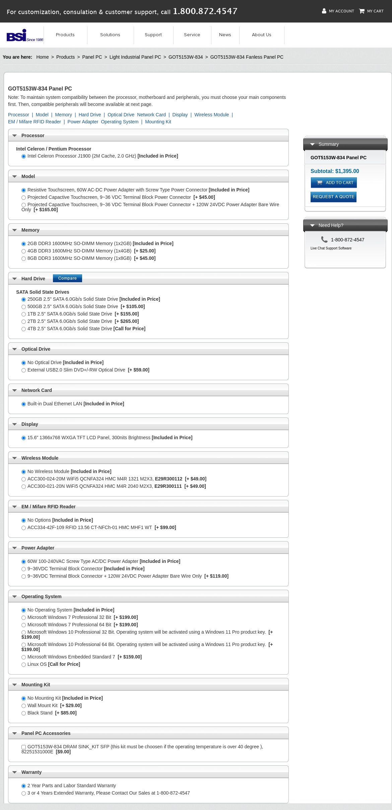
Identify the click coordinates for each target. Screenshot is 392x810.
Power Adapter (83, 121)
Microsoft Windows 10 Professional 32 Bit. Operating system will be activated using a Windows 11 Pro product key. (147, 634)
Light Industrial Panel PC (135, 57)
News (225, 35)
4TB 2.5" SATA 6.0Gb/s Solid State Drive (83, 328)
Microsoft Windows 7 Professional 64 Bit (79, 624)
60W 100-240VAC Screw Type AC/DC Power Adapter (100, 561)
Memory (63, 114)
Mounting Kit (158, 121)
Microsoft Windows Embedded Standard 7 (81, 656)
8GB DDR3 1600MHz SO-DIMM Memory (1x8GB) (88, 258)
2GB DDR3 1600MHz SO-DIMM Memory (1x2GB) (97, 243)
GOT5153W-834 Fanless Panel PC (246, 57)
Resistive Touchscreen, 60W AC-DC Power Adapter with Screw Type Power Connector (135, 189)
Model (42, 114)
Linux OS (50, 664)
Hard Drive (90, 114)
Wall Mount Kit (51, 705)
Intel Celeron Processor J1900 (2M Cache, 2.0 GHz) (99, 156)
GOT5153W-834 (186, 57)
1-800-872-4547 (348, 239)
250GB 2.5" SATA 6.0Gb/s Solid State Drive (90, 299)
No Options (57, 520)
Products (65, 35)
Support (153, 35)
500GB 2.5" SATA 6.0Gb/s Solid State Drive (83, 306)
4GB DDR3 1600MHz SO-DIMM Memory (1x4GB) (88, 250)
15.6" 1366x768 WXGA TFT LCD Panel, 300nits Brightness (106, 437)
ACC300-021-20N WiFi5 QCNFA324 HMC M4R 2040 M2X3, (113, 486)
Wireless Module (211, 114)
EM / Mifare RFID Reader (34, 121)
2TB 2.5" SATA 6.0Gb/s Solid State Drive (80, 321)
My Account (338, 11)
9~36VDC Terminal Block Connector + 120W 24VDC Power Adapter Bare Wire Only (124, 576)
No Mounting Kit (62, 698)
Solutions (110, 35)
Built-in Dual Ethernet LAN (72, 403)
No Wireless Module (66, 471)
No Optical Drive (62, 362)
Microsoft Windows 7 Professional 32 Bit (79, 617)
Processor (18, 114)
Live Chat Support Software (331, 248)
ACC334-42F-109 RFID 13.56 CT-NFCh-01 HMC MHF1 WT (98, 527)
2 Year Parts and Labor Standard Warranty (68, 785)
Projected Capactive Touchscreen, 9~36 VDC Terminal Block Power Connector (118, 197)
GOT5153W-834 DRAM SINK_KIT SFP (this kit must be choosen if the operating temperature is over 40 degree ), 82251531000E (142, 749)
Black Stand (49, 712)
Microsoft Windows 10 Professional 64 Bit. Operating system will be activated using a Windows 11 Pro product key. (147, 647)
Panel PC (92, 57)
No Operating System (67, 610)
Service (192, 35)
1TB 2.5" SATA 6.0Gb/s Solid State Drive (80, 313)
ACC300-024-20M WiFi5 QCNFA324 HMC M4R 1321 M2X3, (113, 478)
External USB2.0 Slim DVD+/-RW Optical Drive (85, 369)
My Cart (371, 11)
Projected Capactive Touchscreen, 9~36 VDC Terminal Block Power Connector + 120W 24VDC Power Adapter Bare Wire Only (150, 207)
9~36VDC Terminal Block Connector (83, 568)
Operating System (119, 121)
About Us (261, 35)
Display (180, 114)
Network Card (151, 114)
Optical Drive (121, 114)
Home (42, 57)
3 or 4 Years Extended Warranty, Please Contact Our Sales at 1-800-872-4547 (105, 793)
